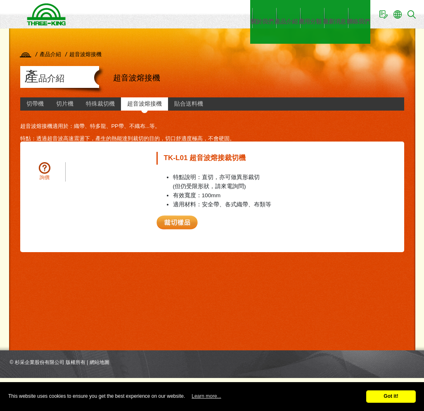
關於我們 (182, 14)
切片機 (64, 104)
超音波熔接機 (144, 104)
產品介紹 (223, 14)
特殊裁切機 (100, 104)
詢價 (45, 177)
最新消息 (306, 14)
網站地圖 (99, 362)
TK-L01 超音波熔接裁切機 (205, 158)
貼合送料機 (188, 104)
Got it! (391, 396)
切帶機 (35, 104)
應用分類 (265, 14)
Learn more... (206, 396)
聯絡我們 (347, 14)
